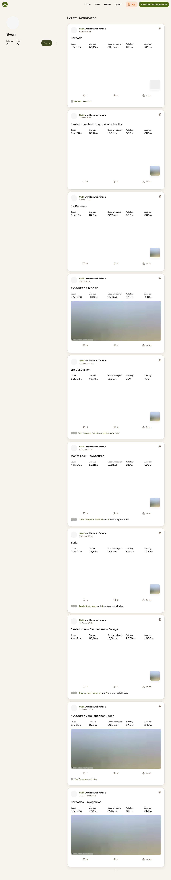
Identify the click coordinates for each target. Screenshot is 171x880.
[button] (87, 4)
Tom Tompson (84, 433)
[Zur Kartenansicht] (155, 84)
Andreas (92, 606)
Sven (10, 34)
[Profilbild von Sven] (12, 22)
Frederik (77, 101)
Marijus (106, 433)
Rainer (82, 692)
